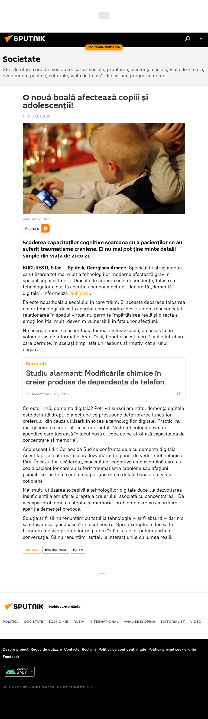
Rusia (78, 621)
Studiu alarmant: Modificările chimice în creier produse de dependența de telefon (95, 377)
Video (196, 621)
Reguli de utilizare (46, 649)
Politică (11, 621)
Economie (58, 621)
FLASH (78, 550)
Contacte (72, 649)
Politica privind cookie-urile (172, 649)
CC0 (26, 219)
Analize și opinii (139, 621)
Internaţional (104, 621)
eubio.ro (79, 293)
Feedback (11, 656)
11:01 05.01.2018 (36, 116)
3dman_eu (40, 219)
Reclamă (89, 649)
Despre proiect (15, 649)
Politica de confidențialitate (122, 649)
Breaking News (56, 550)
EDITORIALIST (172, 621)
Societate (36, 363)
